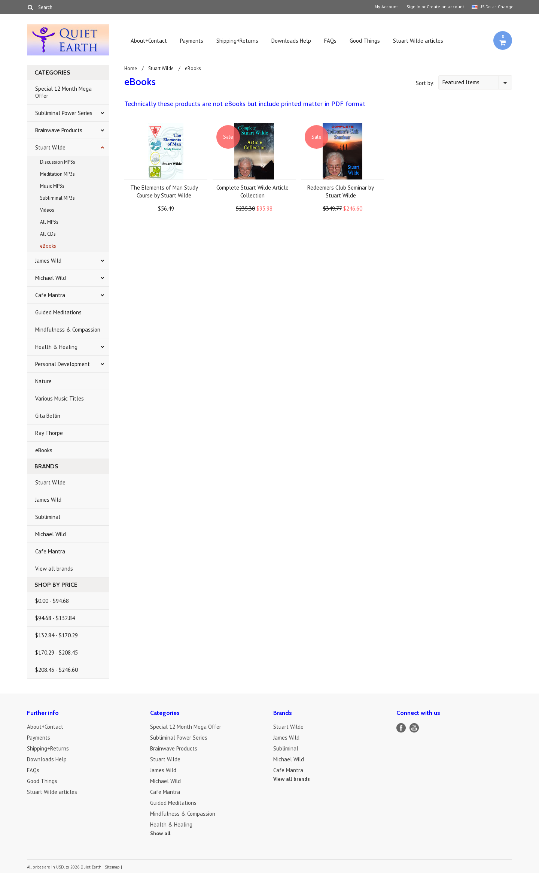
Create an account (445, 6)
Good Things (365, 40)
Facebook (401, 727)
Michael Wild (50, 277)
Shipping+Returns (237, 40)
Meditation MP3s (57, 174)
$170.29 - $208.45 (56, 652)
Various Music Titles (59, 398)
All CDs (48, 234)
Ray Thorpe (49, 432)
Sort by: (425, 83)
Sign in (413, 6)
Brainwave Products (58, 130)
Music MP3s (52, 186)
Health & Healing (56, 346)
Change (505, 6)
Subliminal (47, 516)
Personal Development (62, 364)
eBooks (48, 246)
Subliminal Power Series (63, 113)
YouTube (414, 727)
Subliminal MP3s (57, 198)
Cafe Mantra (50, 295)
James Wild (48, 260)
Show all (160, 833)
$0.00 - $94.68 (52, 600)
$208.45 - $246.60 (56, 669)
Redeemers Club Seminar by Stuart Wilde (340, 191)
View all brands (54, 568)
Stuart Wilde (50, 147)
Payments (191, 40)
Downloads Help (291, 40)
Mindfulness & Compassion (67, 329)
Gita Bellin (47, 415)
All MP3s (49, 222)
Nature (43, 381)
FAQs (330, 40)
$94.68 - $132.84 (55, 618)
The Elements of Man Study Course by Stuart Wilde (164, 191)
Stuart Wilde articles (418, 40)
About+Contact (149, 40)
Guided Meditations (58, 312)
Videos (47, 210)
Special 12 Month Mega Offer (63, 92)
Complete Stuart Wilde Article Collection (252, 191)
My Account (386, 6)
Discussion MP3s (57, 162)
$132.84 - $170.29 (56, 635)
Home (130, 68)
